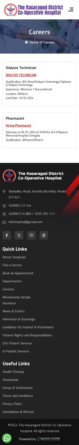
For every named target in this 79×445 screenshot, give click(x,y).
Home (31, 42)
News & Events (14, 311)
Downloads (10, 379)
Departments (12, 281)
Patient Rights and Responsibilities (27, 335)
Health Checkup (13, 371)
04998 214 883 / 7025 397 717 (32, 213)
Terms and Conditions (18, 395)
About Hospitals (14, 257)
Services (8, 289)
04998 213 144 (20, 205)
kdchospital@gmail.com (25, 221)
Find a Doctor (12, 265)
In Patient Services (16, 351)
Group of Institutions (18, 387)
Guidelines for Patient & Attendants (28, 327)
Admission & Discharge (19, 319)
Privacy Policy (12, 403)
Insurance (9, 303)
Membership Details (17, 297)
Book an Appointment (18, 273)
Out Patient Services (17, 343)
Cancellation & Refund (18, 411)
